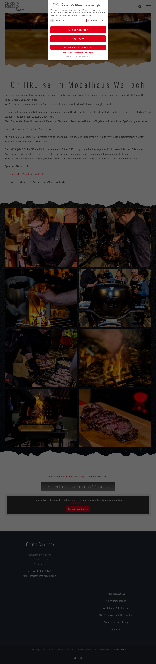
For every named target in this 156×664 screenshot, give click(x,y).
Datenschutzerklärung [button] (84, 56)
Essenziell (57, 20)
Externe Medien (93, 20)
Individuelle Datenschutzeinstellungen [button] (78, 53)
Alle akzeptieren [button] (78, 30)
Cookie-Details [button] (69, 56)
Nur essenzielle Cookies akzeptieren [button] (78, 47)
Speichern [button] (78, 39)
